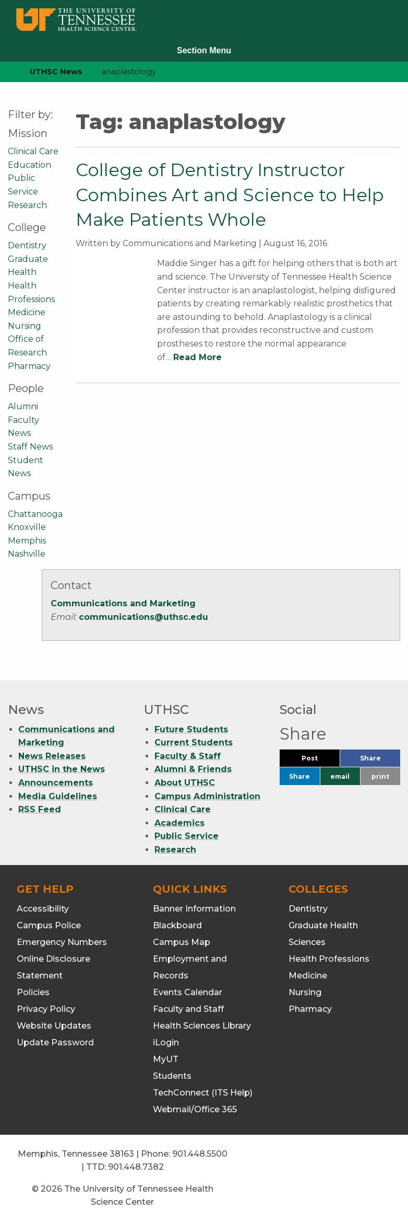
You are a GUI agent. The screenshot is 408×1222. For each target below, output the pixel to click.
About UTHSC (184, 783)
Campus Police (49, 925)
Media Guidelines (57, 796)
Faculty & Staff (187, 756)
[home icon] (5, 72)
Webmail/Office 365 (195, 1109)
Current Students (193, 742)
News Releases (52, 756)
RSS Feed (39, 809)
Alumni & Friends (193, 769)
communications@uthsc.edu (143, 617)
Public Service (186, 836)
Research (27, 205)
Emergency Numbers (62, 942)
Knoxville (27, 527)
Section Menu (204, 50)
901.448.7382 (136, 1167)
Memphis (27, 541)
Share (380, 760)
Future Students (191, 729)
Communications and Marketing (123, 603)
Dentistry (27, 245)
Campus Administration (207, 796)
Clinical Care (33, 151)
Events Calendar (187, 992)
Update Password (55, 1042)
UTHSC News (56, 71)
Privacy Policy (46, 1009)
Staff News (30, 447)
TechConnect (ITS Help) (203, 1093)
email (340, 776)
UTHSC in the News (61, 769)
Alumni (23, 406)
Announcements (55, 783)
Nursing (24, 326)
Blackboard (177, 925)
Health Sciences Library (202, 1026)
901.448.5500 (199, 1154)
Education (29, 165)
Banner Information (194, 909)
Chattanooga (35, 514)
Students (172, 1076)
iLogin (166, 1042)
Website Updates (54, 1026)
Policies (33, 992)
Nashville (26, 554)
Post (321, 760)
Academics (179, 823)
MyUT (165, 1059)
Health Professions (329, 959)
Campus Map (181, 942)
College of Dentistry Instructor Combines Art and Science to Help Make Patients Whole (230, 194)
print (380, 776)
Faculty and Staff (188, 1009)
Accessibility (43, 909)
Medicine (26, 312)
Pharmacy (29, 366)
